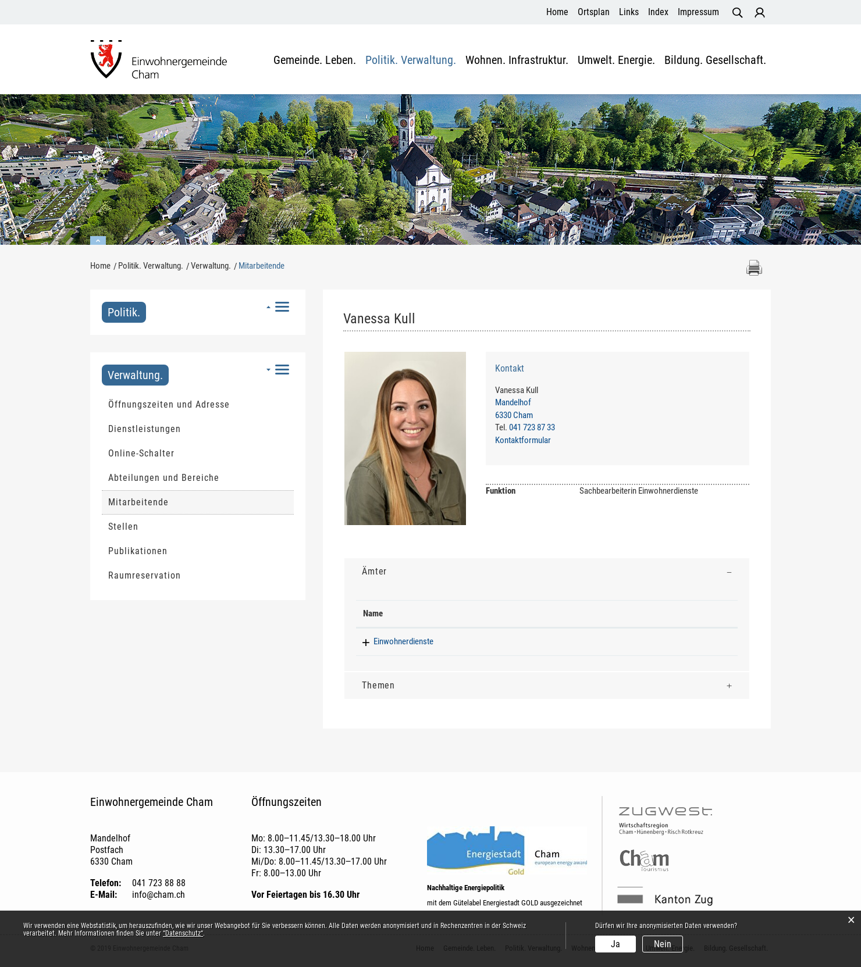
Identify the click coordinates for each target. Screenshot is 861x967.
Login (760, 13)
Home (557, 11)
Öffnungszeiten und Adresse (169, 404)
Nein (662, 944)
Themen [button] (378, 685)
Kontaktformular (523, 440)
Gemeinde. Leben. (314, 60)
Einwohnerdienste (393, 641)
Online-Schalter (141, 453)
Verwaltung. (135, 375)
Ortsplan (594, 11)
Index (658, 11)
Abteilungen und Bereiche (163, 477)
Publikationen (138, 550)
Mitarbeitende (166, 502)
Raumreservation (144, 575)
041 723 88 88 (159, 883)
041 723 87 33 (532, 427)
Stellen (123, 526)
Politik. (124, 312)
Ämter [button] (374, 571)
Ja (615, 944)
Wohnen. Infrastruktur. (516, 60)
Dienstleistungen (144, 428)
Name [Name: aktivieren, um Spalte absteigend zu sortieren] (373, 613)
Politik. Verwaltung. (410, 60)
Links (629, 11)
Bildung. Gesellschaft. (715, 60)
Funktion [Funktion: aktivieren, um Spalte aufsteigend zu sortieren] (514, 613)
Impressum (698, 11)
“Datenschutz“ (183, 933)
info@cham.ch (158, 894)
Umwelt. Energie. (616, 60)
